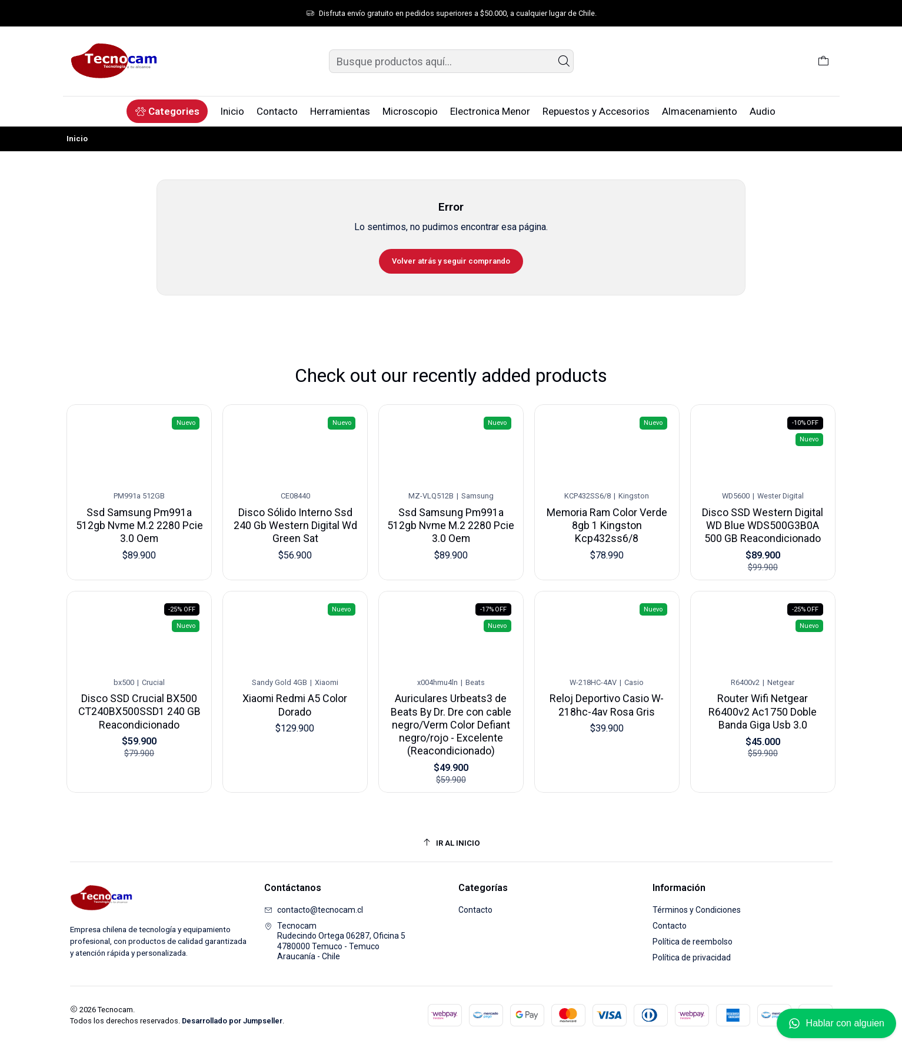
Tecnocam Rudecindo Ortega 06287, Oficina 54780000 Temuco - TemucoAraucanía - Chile (334, 941)
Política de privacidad (692, 957)
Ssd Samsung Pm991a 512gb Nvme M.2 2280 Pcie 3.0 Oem (139, 521)
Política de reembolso (693, 941)
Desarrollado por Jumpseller (232, 1020)
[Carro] (823, 61)
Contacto (475, 910)
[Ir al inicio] (451, 843)
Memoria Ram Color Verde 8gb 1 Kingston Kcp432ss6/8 (607, 512)
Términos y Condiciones (697, 910)
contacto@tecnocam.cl (313, 910)
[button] (167, 111)
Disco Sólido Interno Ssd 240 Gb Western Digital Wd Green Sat (295, 518)
